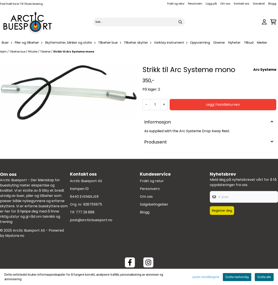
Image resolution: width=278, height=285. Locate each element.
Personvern (195, 3)
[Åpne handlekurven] (273, 22)
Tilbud (248, 42)
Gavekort (259, 3)
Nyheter (234, 42)
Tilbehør (45, 51)
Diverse (219, 42)
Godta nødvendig (237, 277)
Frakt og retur (175, 3)
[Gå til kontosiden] (264, 22)
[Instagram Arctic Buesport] (148, 262)
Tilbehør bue (17, 51)
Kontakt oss (241, 3)
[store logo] (28, 21)
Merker (262, 42)
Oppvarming (200, 42)
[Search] (180, 22)
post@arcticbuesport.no (91, 219)
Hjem (3, 51)
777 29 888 (85, 212)
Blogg (272, 3)
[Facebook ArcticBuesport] (130, 262)
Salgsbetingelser (154, 204)
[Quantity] (155, 104)
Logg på (211, 3)
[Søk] (139, 22)
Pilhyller (33, 51)
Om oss (225, 3)
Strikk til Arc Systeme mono (73, 51)
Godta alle (264, 277)
